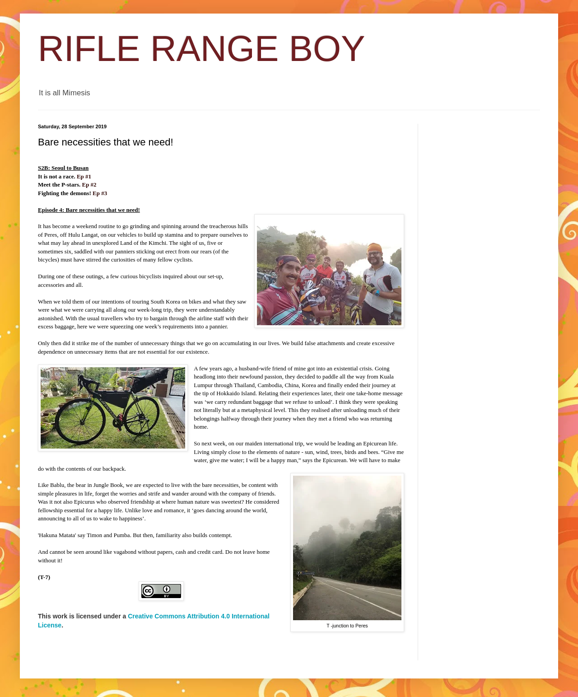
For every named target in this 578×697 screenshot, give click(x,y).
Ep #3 (100, 193)
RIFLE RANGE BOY (201, 48)
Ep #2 (89, 184)
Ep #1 (84, 176)
